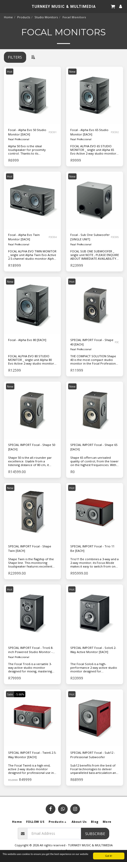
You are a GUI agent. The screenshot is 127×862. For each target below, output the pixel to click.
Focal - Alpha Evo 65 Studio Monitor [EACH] (89, 132)
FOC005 (115, 237)
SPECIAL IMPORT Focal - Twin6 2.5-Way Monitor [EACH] (32, 755)
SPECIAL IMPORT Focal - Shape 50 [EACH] (31, 447)
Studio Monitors (46, 17)
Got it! (108, 856)
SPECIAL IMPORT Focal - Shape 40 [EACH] (91, 342)
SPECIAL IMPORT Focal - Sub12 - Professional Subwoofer (92, 755)
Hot (9, 71)
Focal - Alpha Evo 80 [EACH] (27, 340)
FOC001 (53, 132)
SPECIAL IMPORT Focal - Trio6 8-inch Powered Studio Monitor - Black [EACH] (30, 650)
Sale (10, 694)
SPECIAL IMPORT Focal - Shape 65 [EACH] (93, 447)
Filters (15, 57)
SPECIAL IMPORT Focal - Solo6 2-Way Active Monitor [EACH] (93, 650)
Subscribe (95, 833)
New (72, 71)
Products (23, 17)
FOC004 (53, 237)
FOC (117, 342)
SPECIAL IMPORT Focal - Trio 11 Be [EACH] (92, 548)
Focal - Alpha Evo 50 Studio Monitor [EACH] (27, 132)
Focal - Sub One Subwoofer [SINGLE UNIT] (90, 237)
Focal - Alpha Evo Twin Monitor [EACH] (24, 237)
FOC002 (115, 132)
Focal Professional (18, 139)
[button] (5, 6)
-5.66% (19, 694)
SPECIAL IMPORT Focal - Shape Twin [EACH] (29, 548)
